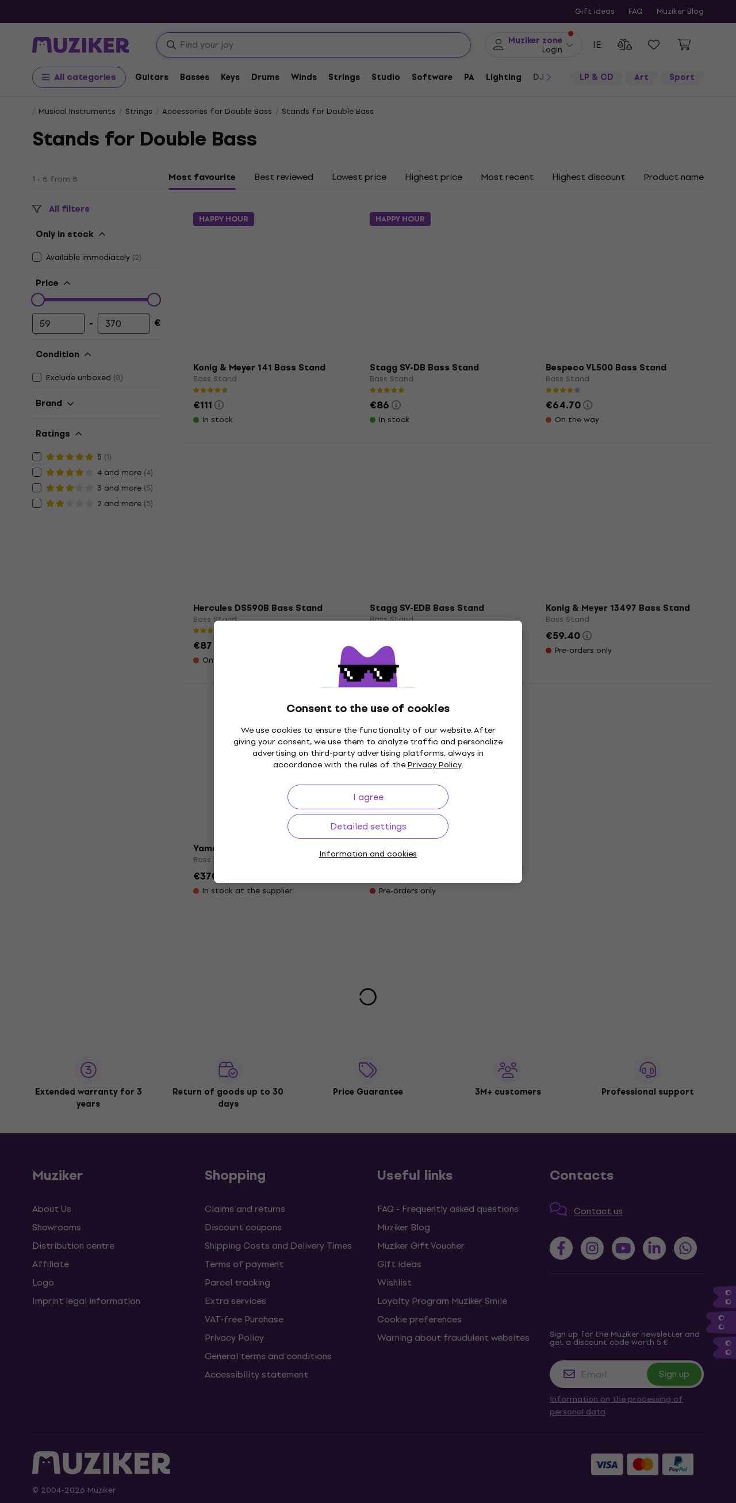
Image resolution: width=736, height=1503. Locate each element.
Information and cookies (368, 854)
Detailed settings (368, 826)
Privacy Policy (435, 764)
